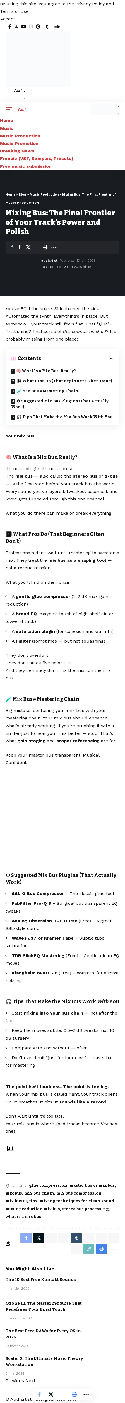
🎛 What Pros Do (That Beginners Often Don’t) (64, 381)
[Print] (45, 247)
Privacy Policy (90, 3)
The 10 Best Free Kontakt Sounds (41, 1279)
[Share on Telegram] (88, 1238)
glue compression (48, 1185)
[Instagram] (31, 26)
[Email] (36, 247)
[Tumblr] (47, 26)
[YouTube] (24, 26)
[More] (54, 247)
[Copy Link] (88, 1249)
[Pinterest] (38, 26)
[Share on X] (28, 247)
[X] (16, 26)
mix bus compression (79, 1193)
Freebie (102, 1283)
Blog (22, 194)
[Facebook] (10, 26)
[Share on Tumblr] (76, 1238)
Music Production (44, 194)
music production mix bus (33, 1209)
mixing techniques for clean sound (77, 1201)
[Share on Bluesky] (113, 1238)
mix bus (14, 1193)
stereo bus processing (85, 1209)
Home (10, 194)
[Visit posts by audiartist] (22, 263)
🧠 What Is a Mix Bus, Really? (46, 371)
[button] (7, 18)
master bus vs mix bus (92, 1185)
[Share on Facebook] (19, 247)
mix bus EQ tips (21, 1201)
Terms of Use (14, 11)
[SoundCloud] (57, 26)
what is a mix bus (23, 1216)
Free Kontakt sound (102, 1276)
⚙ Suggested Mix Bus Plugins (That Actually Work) (60, 404)
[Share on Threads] (101, 1238)
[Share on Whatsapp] (51, 1238)
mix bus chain (39, 1193)
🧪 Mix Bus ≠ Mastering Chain (47, 391)
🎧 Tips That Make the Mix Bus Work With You (64, 417)
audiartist (49, 260)
